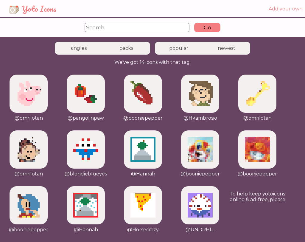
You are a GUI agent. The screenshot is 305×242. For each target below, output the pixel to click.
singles (79, 48)
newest (226, 48)
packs (126, 48)
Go (207, 27)
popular (179, 48)
